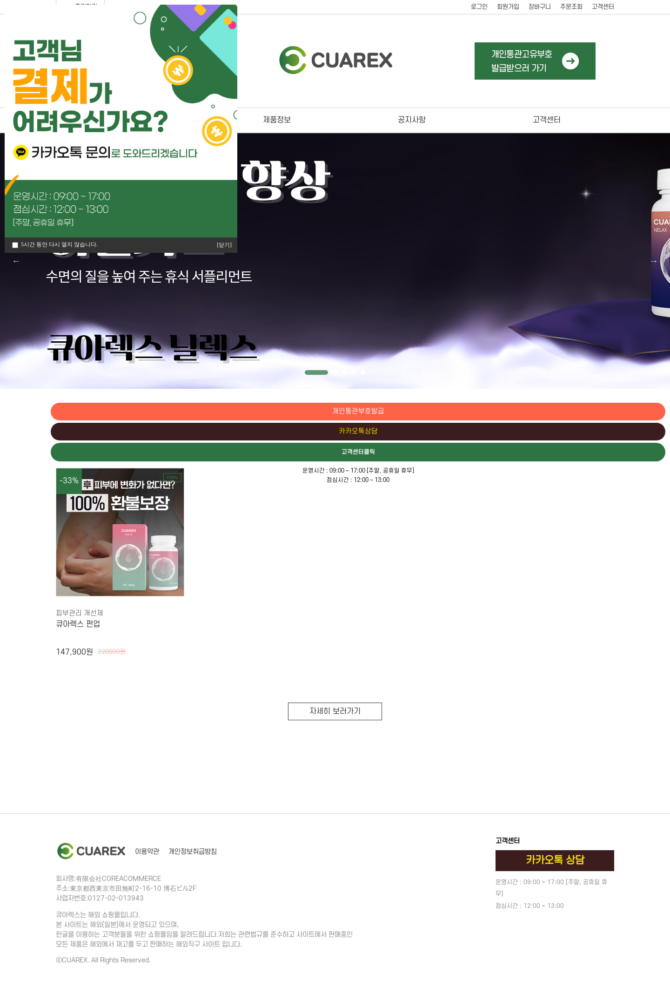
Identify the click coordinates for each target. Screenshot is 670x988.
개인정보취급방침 (192, 852)
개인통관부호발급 (630, 411)
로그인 (479, 6)
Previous (16, 260)
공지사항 (412, 120)
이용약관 (147, 852)
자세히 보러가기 (335, 711)
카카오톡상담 (630, 432)
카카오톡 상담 (555, 860)
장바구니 (540, 6)
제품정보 (277, 120)
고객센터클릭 (630, 453)
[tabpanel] (335, 261)
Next (653, 260)
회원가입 (508, 6)
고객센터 (603, 6)
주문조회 (571, 6)
